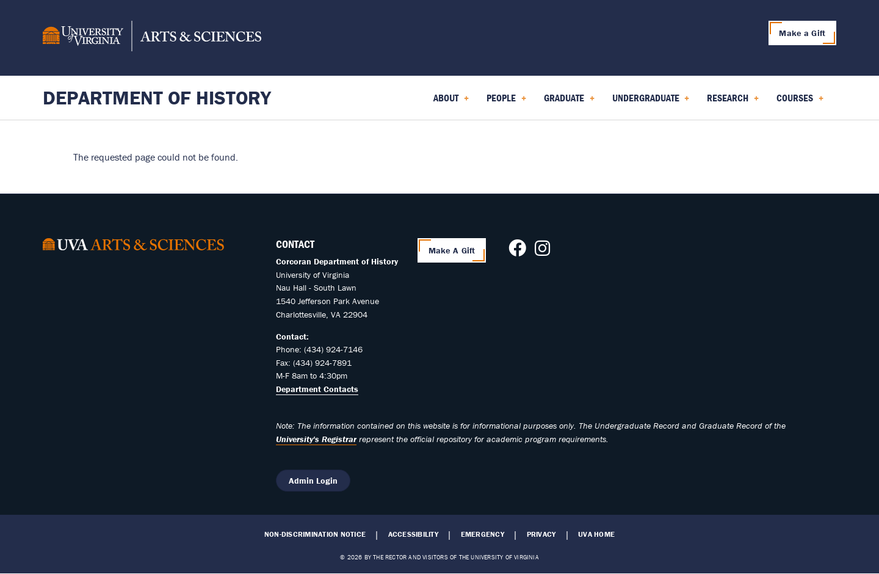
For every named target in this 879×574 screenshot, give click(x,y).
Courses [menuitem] (800, 102)
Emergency (482, 534)
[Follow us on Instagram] (542, 251)
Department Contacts (317, 388)
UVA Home (596, 534)
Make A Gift (452, 250)
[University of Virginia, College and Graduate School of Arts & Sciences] (152, 38)
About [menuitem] (451, 102)
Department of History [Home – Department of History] (157, 97)
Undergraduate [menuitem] (651, 102)
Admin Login (313, 480)
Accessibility (413, 534)
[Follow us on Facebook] (517, 251)
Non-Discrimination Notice (315, 534)
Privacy (541, 534)
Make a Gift (802, 32)
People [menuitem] (506, 102)
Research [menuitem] (733, 102)
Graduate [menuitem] (569, 102)
